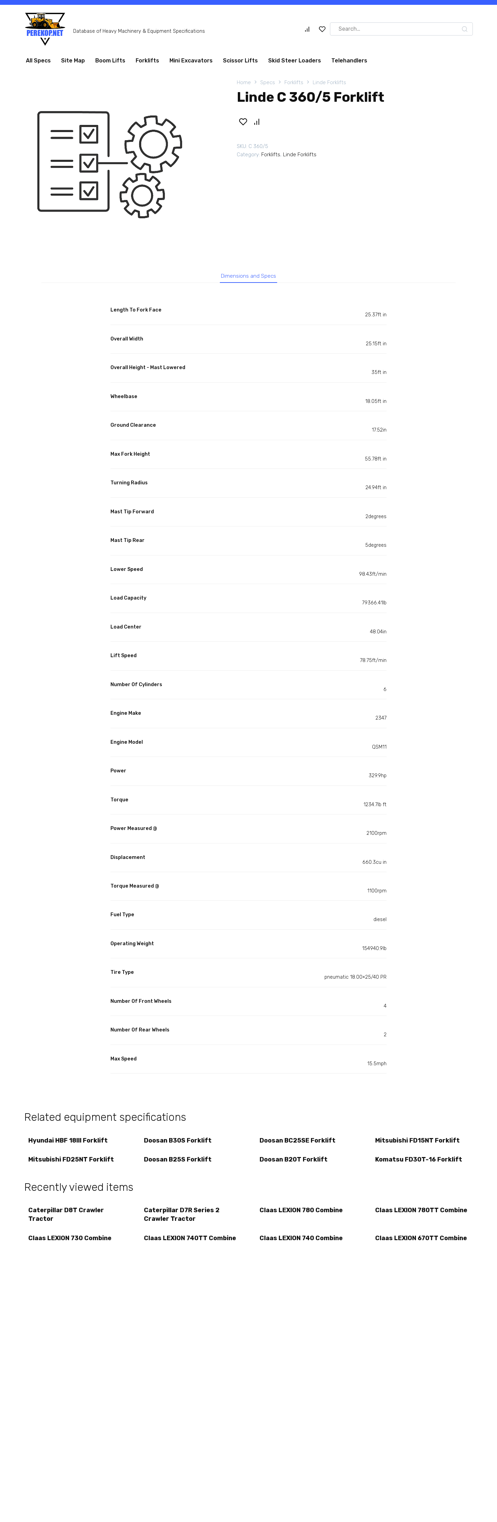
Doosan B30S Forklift (179, 1143)
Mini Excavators (191, 60)
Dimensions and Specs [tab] (249, 276)
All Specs (38, 60)
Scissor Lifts (240, 60)
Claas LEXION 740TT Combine (176, 1251)
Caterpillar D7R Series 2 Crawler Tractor (183, 1221)
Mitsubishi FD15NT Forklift (418, 1143)
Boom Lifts (110, 60)
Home (244, 82)
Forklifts (147, 60)
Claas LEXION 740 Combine (302, 1247)
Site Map (73, 60)
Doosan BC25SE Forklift (299, 1143)
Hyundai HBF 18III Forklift (69, 1143)
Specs (267, 82)
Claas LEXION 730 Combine (71, 1247)
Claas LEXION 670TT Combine (407, 1251)
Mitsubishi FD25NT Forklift (72, 1164)
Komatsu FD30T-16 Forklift (419, 1164)
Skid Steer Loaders (294, 60)
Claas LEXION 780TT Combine (408, 1221)
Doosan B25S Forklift (179, 1164)
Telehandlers (349, 60)
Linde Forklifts (329, 82)
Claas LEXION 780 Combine (302, 1217)
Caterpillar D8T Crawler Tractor (67, 1221)
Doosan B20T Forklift (295, 1164)
